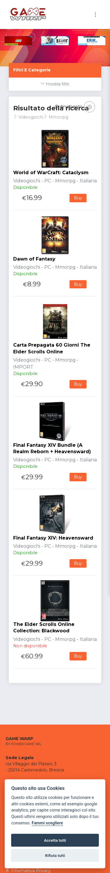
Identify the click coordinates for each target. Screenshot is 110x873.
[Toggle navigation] (95, 14)
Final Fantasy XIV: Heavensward (53, 538)
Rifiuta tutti (55, 855)
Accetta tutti (55, 840)
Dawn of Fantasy (34, 259)
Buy (78, 198)
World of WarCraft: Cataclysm (51, 172)
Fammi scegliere (47, 823)
